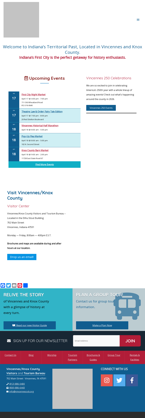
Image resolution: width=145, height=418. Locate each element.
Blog (31, 340)
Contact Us (10, 340)
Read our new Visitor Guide (29, 311)
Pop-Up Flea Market (32, 122)
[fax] (15, 373)
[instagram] (107, 366)
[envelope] (20, 377)
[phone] (15, 369)
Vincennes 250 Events (101, 93)
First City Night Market (34, 80)
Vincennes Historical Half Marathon (41, 111)
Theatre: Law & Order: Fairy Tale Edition (43, 97)
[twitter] (119, 366)
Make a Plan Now (102, 311)
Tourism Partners (72, 343)
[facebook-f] (132, 366)
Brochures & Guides (93, 343)
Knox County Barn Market (36, 136)
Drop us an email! (22, 243)
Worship (51, 340)
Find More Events (44, 150)
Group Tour (114, 340)
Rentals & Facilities (135, 343)
